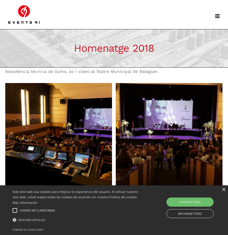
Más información (25, 203)
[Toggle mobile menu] (217, 16)
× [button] (223, 190)
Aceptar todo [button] (190, 202)
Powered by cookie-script (28, 229)
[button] (79, 220)
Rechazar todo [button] (190, 214)
